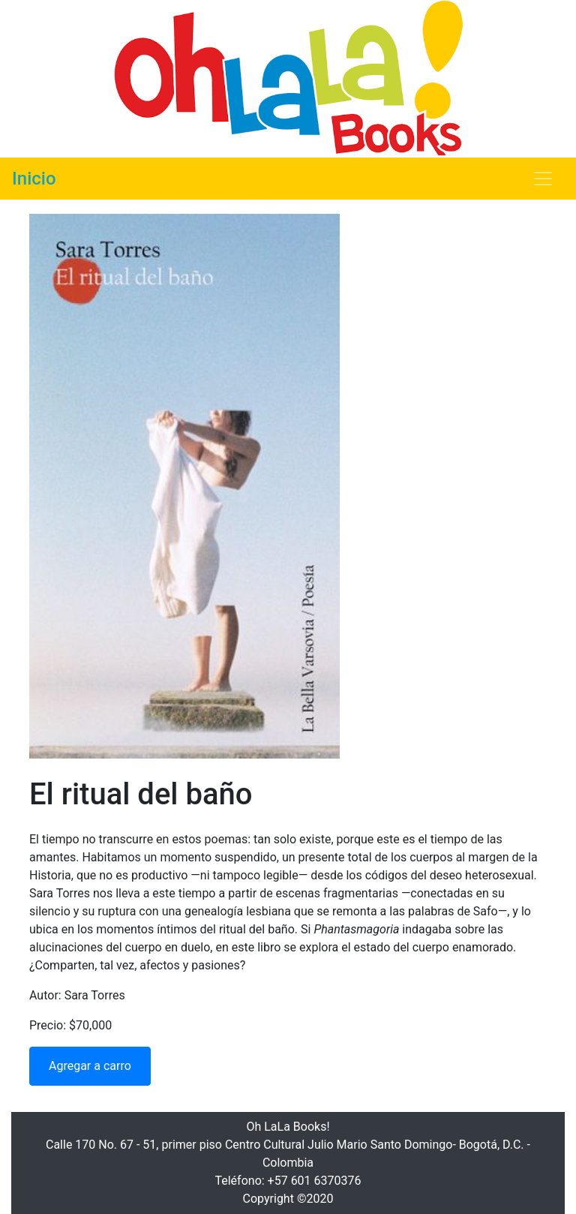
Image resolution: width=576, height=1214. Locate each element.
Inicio (34, 178)
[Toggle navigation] (543, 179)
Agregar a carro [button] (90, 1066)
